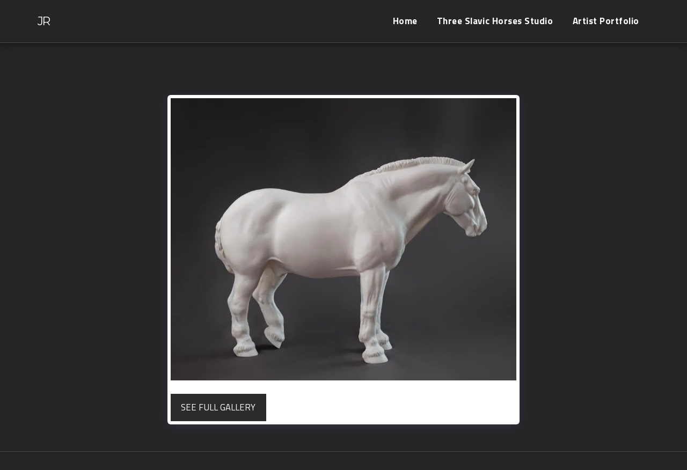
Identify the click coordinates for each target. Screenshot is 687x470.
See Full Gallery (218, 407)
